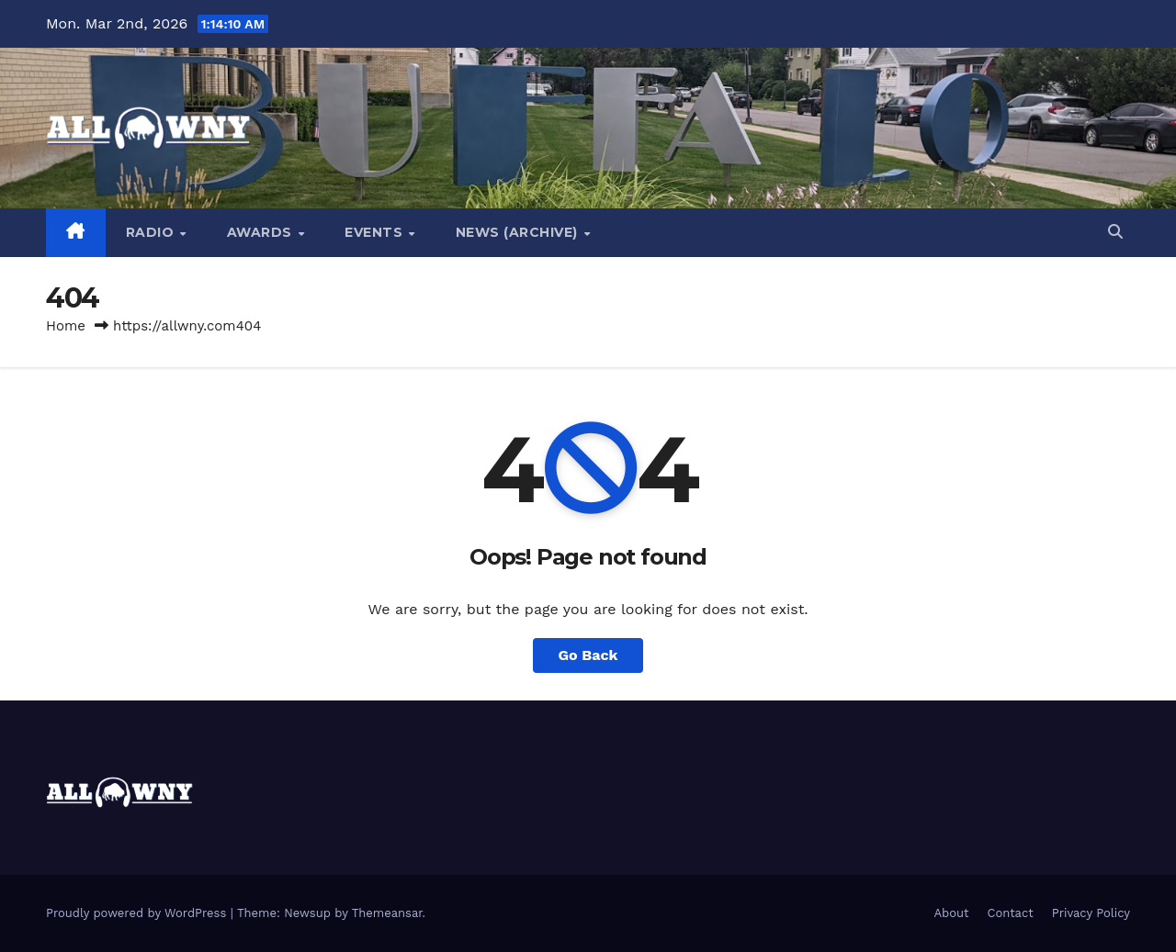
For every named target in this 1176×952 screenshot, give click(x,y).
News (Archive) (519, 232)
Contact (1011, 913)
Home (65, 326)
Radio (152, 232)
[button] (1115, 232)
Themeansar (387, 913)
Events (376, 232)
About (951, 913)
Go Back (588, 655)
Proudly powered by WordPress (138, 913)
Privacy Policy (1091, 913)
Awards (262, 232)
